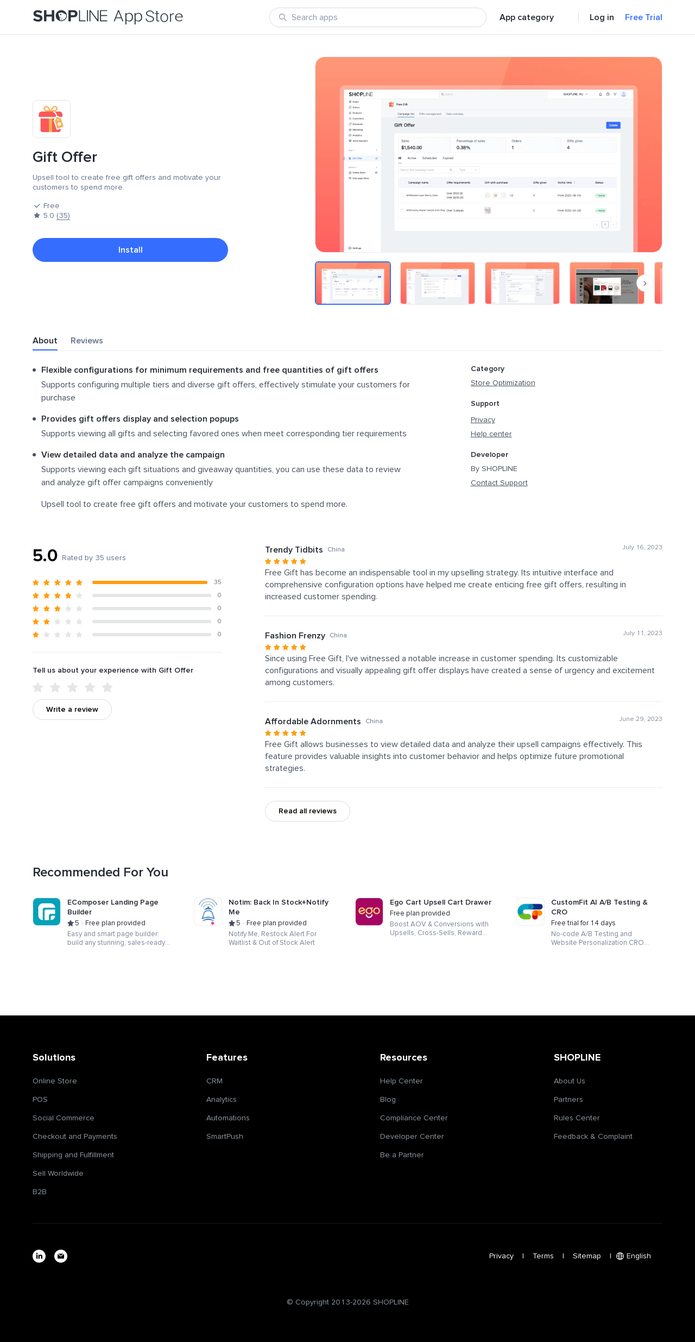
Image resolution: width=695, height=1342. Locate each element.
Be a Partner (402, 1155)
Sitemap (587, 1256)
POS (40, 1099)
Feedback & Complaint (593, 1136)
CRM (214, 1081)
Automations (228, 1118)
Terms (543, 1256)
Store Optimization (503, 383)
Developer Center (412, 1136)
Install (130, 250)
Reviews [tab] (87, 340)
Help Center (401, 1081)
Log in (602, 17)
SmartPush (224, 1136)
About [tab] (45, 340)
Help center (491, 434)
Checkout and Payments (75, 1136)
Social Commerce (63, 1118)
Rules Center (577, 1118)
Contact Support (499, 483)
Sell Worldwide (58, 1173)
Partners (568, 1099)
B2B (40, 1192)
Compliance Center (414, 1118)
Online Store (55, 1081)
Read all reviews (308, 811)
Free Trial (643, 17)
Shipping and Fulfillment (73, 1155)
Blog (388, 1099)
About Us (569, 1081)
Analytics (221, 1099)
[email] (60, 1256)
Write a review (72, 709)
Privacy (483, 420)
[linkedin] (39, 1256)
